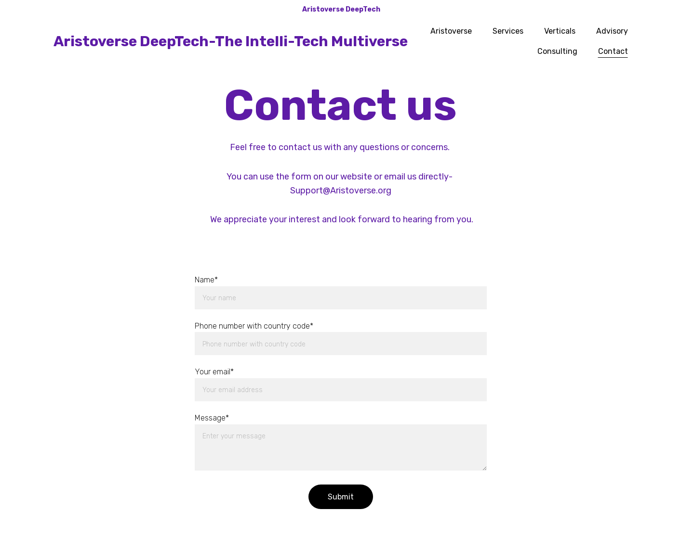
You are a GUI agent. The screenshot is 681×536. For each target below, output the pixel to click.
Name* (206, 279)
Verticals (559, 31)
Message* (212, 417)
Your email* (214, 371)
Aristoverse (451, 31)
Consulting (557, 51)
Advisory (612, 31)
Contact (613, 51)
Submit (341, 496)
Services (508, 31)
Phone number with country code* (254, 326)
